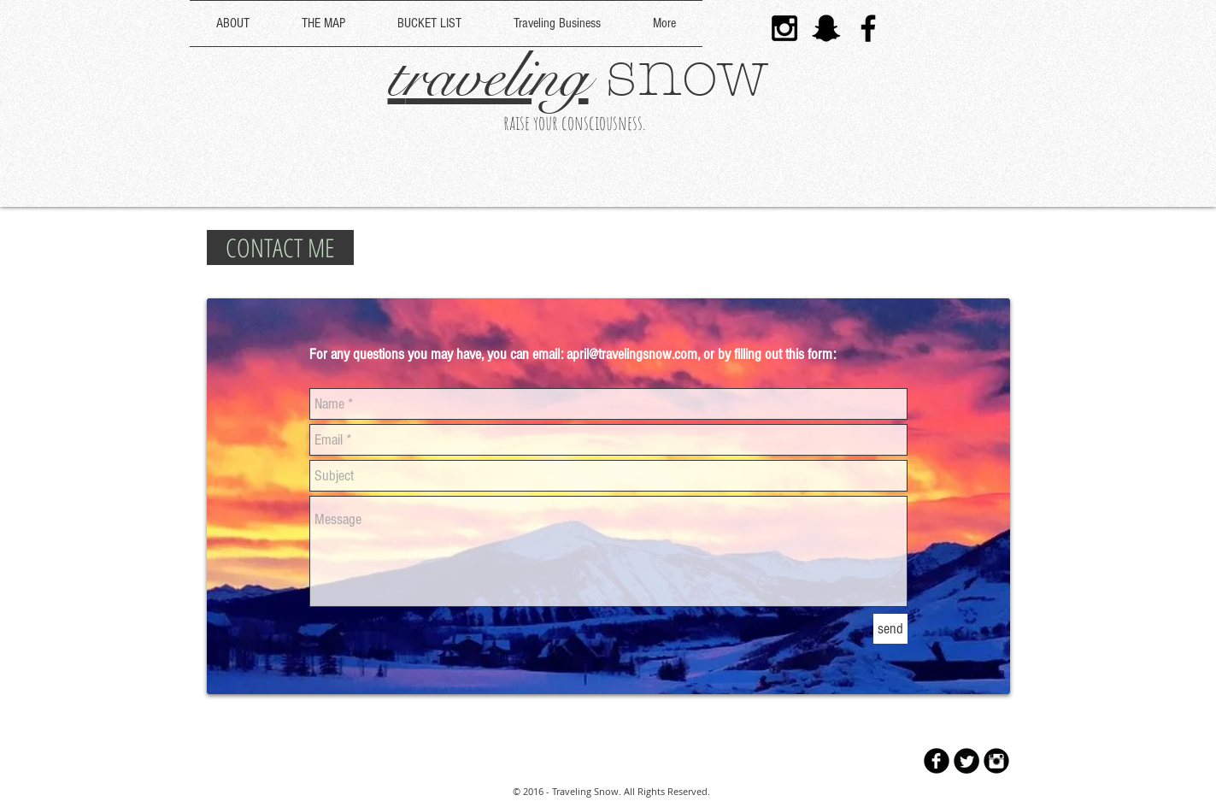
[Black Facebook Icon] (868, 28)
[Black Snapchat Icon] (826, 28)
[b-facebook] (936, 761)
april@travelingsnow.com (632, 354)
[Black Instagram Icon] (784, 28)
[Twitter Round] (966, 761)
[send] (890, 629)
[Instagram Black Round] (996, 761)
